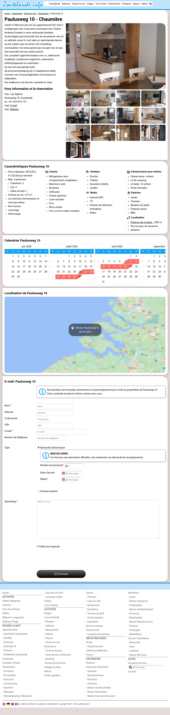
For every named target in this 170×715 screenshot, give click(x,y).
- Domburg (133, 621)
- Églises (48, 641)
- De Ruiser (8, 678)
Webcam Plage (10, 629)
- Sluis (131, 654)
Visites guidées (52, 683)
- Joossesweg (9, 691)
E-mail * (8, 431)
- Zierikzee (91, 691)
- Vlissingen (134, 637)
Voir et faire (100, 3)
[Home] (45, 3)
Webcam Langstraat (13, 625)
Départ (44, 479)
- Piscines (91, 604)
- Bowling (49, 666)
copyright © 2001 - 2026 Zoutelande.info (74, 711)
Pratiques (126, 3)
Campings (7, 666)
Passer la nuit (78, 3)
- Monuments (51, 637)
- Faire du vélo (93, 608)
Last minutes (51, 612)
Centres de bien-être (55, 670)
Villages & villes (52, 674)
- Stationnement (94, 654)
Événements (114, 3)
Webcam (66, 3)
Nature (47, 678)
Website (14, 109)
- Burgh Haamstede (96, 699)
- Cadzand (133, 658)
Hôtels (47, 608)
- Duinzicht (8, 687)
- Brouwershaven (95, 682)
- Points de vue (52, 649)
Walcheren (133, 600)
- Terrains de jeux (53, 658)
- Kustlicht (7, 695)
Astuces (6, 612)
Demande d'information (52, 447)
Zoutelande (54, 3)
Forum (89, 662)
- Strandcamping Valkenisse (17, 703)
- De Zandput (9, 682)
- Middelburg (134, 641)
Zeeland (90, 670)
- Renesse (91, 678)
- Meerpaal (8, 699)
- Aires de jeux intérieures (57, 662)
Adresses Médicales (97, 658)
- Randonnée (92, 612)
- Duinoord (7, 649)
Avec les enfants (11, 616)
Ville (6, 424)
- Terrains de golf (95, 621)
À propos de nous (137, 670)
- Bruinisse (91, 687)
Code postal (10, 418)
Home (5, 600)
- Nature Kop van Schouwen (100, 703)
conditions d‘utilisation (28, 711)
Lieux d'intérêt (51, 625)
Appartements (10, 637)
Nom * (7, 405)
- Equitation (92, 629)
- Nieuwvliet (134, 650)
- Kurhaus (7, 658)
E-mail (13, 105)
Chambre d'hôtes (11, 670)
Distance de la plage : (142, 222)
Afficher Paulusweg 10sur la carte (85, 330)
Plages (90, 3)
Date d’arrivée (48, 472)
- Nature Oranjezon (138, 608)
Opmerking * (11, 501)
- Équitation (92, 616)
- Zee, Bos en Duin (53, 600)
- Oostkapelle (135, 612)
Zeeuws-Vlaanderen (138, 645)
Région (136, 3)
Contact (132, 679)
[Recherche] (150, 3)
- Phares (48, 645)
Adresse (8, 412)
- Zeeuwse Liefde (53, 604)
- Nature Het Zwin (137, 662)
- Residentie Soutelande (14, 662)
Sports (89, 600)
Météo (145, 3)
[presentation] (62, 566)
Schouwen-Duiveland (97, 674)
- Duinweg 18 (9, 653)
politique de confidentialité (47, 711)
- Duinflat (7, 645)
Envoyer (61, 581)
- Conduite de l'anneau (98, 641)
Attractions (50, 654)
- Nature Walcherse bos (140, 629)
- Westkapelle (135, 625)
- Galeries (49, 633)
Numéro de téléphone (15, 437)
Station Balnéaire (11, 608)
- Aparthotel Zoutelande (14, 641)
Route (89, 649)
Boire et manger (94, 633)
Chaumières (8, 674)
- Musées (49, 629)
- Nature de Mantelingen (140, 616)
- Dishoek (133, 633)
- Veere (131, 604)
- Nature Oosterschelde (98, 695)
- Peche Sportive (94, 625)
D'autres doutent (49, 491)
